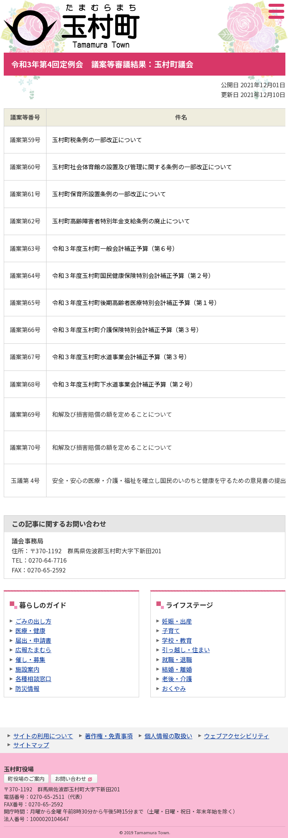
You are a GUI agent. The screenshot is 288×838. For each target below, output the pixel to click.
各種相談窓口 (33, 678)
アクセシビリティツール (256, 11)
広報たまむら (33, 649)
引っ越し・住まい (186, 649)
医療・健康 (30, 630)
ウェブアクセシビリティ (236, 735)
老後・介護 (177, 678)
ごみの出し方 (33, 620)
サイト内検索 (239, 11)
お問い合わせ (73, 778)
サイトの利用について (43, 735)
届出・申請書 (33, 640)
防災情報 (27, 688)
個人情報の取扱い (168, 735)
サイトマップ (31, 744)
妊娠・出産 (177, 620)
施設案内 (27, 669)
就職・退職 (177, 659)
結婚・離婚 (177, 669)
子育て (171, 630)
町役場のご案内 (26, 778)
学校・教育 (177, 640)
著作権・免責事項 (109, 735)
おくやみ (174, 688)
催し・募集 (30, 659)
